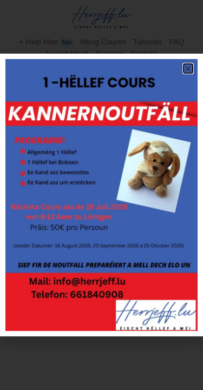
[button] (188, 68)
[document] (101, 195)
